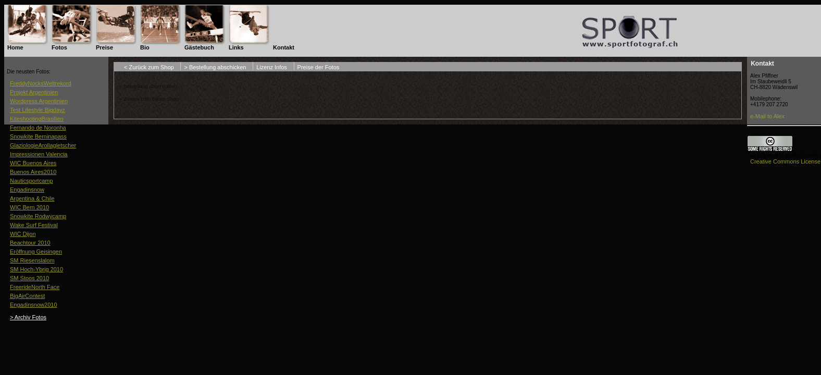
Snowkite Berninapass (38, 136)
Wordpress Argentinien (39, 101)
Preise (104, 47)
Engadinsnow (27, 189)
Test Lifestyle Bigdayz (37, 110)
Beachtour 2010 (30, 243)
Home (15, 47)
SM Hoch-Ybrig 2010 (36, 269)
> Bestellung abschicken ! (148, 86)
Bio (145, 47)
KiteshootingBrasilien (37, 119)
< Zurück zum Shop (149, 67)
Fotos (59, 47)
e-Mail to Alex (767, 116)
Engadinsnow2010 (33, 305)
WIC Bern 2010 (29, 207)
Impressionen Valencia (38, 154)
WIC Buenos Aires (33, 163)
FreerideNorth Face (34, 287)
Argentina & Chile (32, 198)
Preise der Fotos (318, 67)
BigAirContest (27, 296)
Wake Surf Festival (34, 225)
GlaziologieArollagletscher (43, 145)
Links (236, 47)
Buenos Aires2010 (33, 172)
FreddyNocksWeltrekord (40, 83)
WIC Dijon (23, 234)
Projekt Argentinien (34, 92)
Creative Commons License (785, 161)
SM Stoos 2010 (29, 278)
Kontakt (283, 47)
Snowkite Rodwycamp (38, 216)
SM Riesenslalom (32, 260)
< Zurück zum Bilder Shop (149, 99)
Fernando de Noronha (38, 127)
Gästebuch (199, 47)
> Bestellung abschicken (215, 67)
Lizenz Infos (271, 67)
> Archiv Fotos (28, 317)
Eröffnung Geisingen (36, 251)
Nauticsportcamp (31, 181)
